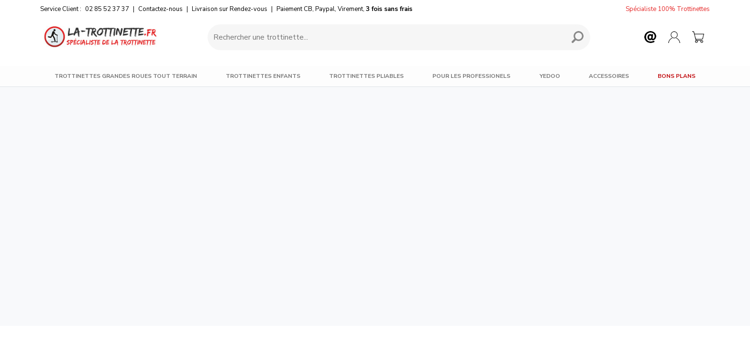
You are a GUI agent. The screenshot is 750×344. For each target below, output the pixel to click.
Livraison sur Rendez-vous (229, 9)
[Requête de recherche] (385, 37)
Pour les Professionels (471, 76)
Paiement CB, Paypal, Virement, (344, 9)
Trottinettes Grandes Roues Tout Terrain (126, 76)
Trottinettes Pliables (366, 76)
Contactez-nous (160, 9)
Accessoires (609, 76)
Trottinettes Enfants (263, 76)
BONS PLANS (676, 76)
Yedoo (550, 76)
